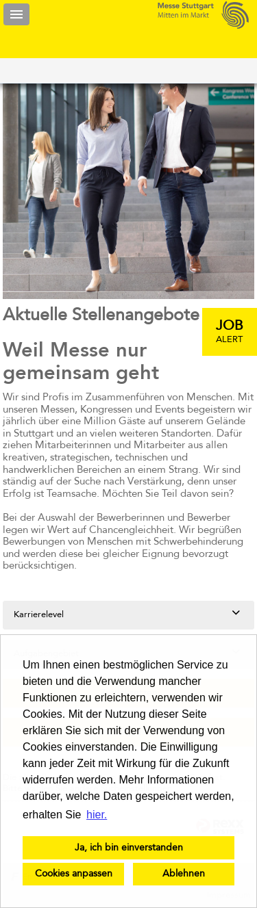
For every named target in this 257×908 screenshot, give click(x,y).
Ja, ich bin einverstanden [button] (129, 848)
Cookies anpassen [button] (73, 874)
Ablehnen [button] (183, 874)
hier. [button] (96, 814)
